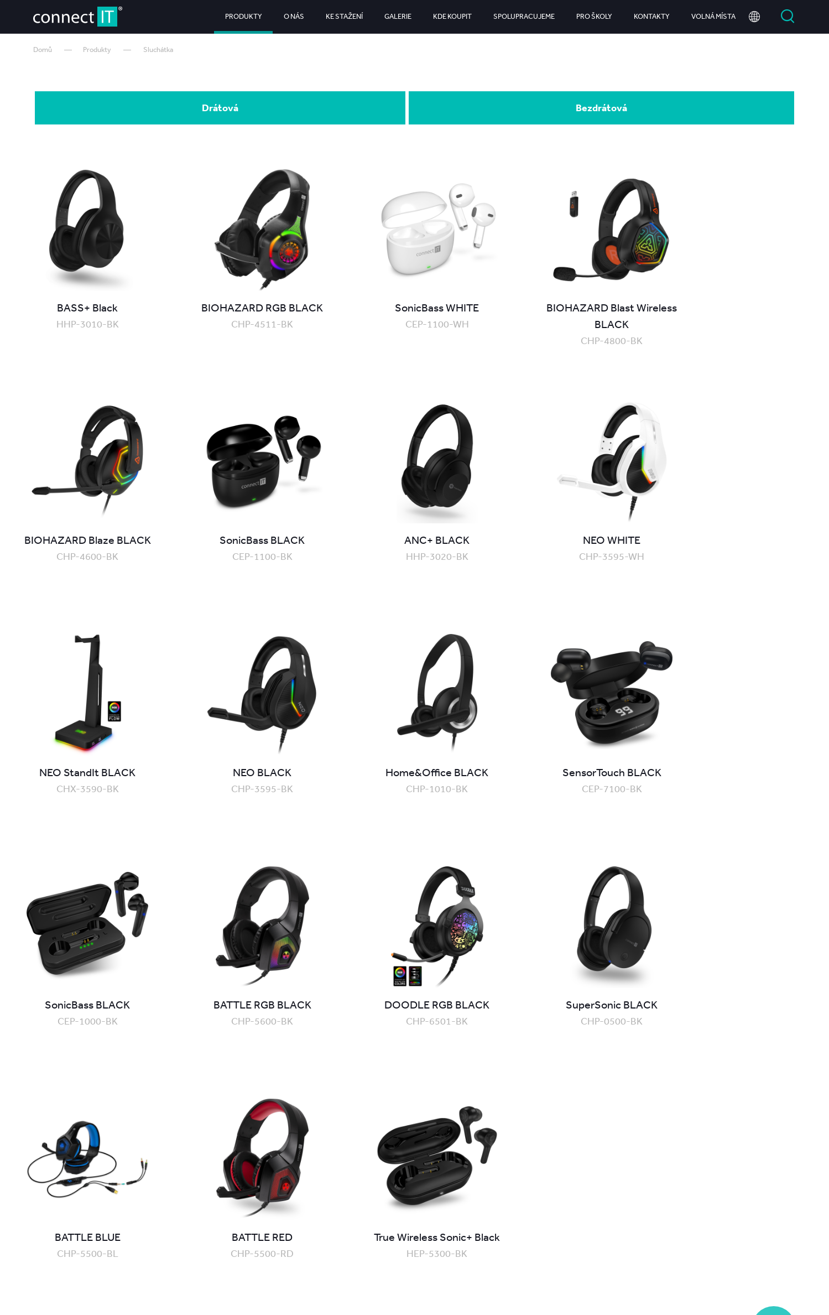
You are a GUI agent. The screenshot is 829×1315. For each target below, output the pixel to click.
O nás (294, 16)
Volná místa (713, 16)
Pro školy (594, 16)
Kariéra (698, 1261)
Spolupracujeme (524, 16)
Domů (42, 49)
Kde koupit (452, 16)
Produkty (243, 16)
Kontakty (652, 16)
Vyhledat (787, 16)
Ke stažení (344, 16)
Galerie (397, 16)
